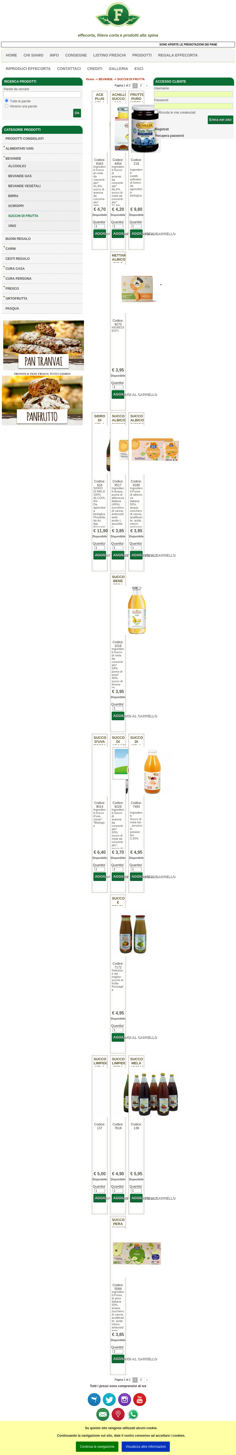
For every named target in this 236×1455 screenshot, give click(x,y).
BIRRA (13, 196)
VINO (12, 226)
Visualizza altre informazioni (146, 1447)
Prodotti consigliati (24, 139)
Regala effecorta (178, 55)
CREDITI (94, 69)
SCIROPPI (15, 206)
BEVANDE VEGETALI (24, 186)
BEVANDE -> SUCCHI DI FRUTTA (121, 79)
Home (90, 79)
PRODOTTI (142, 55)
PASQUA (12, 308)
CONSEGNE (76, 55)
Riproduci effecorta (28, 69)
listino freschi (109, 55)
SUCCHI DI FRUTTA (23, 216)
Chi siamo (33, 55)
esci (139, 69)
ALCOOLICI (17, 166)
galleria (118, 69)
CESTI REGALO (17, 259)
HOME (11, 55)
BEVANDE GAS (19, 176)
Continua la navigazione (97, 1447)
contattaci (69, 69)
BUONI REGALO (17, 239)
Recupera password (169, 136)
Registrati (162, 129)
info (54, 55)
